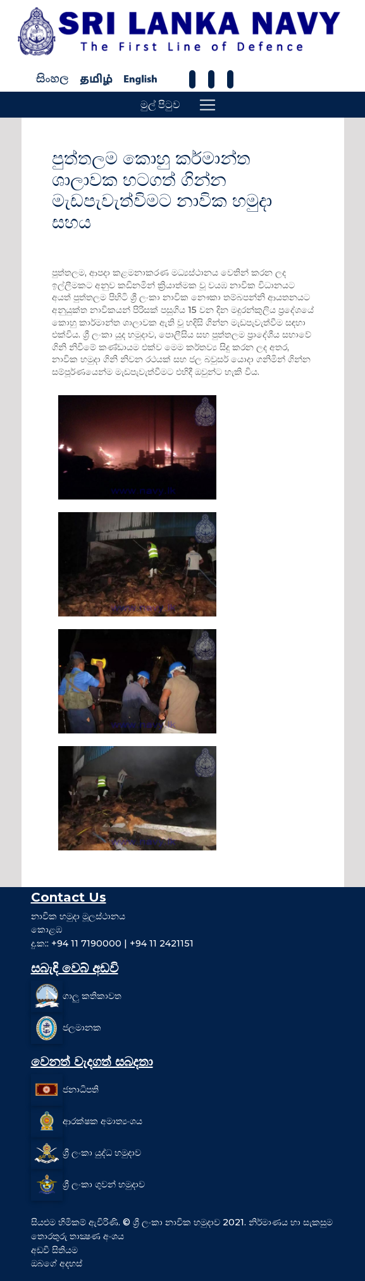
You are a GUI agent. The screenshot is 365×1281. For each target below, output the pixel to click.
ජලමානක (82, 1027)
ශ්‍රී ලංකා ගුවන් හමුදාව (104, 1184)
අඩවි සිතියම (54, 1250)
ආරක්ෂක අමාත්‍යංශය (102, 1121)
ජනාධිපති (81, 1089)
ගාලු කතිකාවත (92, 996)
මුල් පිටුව (160, 105)
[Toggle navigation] (207, 105)
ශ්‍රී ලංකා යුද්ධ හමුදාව (102, 1152)
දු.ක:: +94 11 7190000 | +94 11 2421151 (112, 943)
